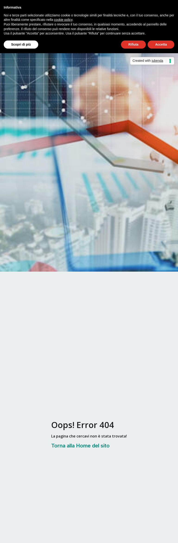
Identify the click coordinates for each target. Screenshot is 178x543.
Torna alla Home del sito (80, 446)
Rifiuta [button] (133, 44)
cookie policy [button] (63, 20)
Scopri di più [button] (21, 44)
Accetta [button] (161, 44)
